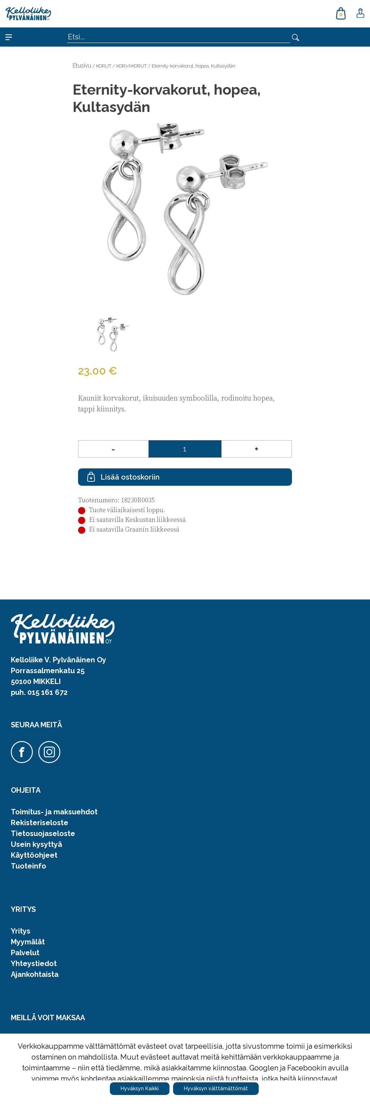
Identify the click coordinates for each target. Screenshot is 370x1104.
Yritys (20, 931)
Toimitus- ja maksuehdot (54, 812)
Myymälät (28, 942)
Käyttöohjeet (34, 855)
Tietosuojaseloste (43, 833)
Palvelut (25, 952)
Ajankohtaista (35, 974)
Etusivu (82, 65)
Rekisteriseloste (39, 822)
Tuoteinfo (28, 866)
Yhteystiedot (34, 963)
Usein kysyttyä (36, 844)
